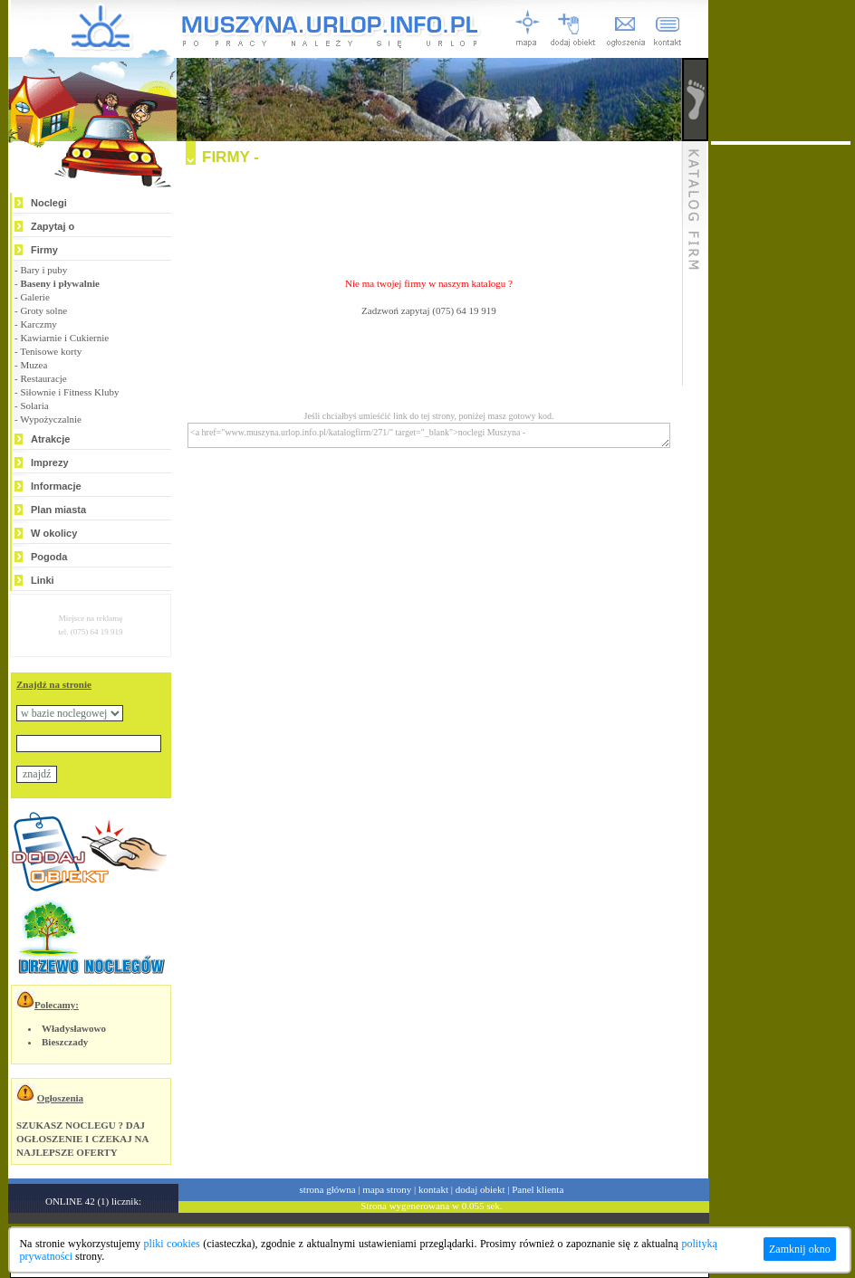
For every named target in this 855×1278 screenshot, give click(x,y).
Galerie (34, 296)
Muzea (33, 364)
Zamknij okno (800, 1249)
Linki (42, 580)
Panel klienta (537, 1189)
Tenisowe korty (51, 351)
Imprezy (50, 462)
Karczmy (38, 324)
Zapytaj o (52, 226)
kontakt (433, 1189)
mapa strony (386, 1189)
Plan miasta (58, 509)
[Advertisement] (429, 213)
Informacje (56, 486)
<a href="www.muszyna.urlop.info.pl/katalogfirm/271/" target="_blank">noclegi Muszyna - (428, 435)
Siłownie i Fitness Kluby (69, 391)
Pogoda (49, 556)
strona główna (328, 1189)
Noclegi (49, 202)
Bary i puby (43, 269)
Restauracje (43, 378)
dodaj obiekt (480, 1189)
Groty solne (43, 310)
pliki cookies (172, 1243)
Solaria (34, 405)
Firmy (44, 249)
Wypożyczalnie (51, 419)
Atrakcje (50, 439)
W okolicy (54, 533)
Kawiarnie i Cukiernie (64, 337)
